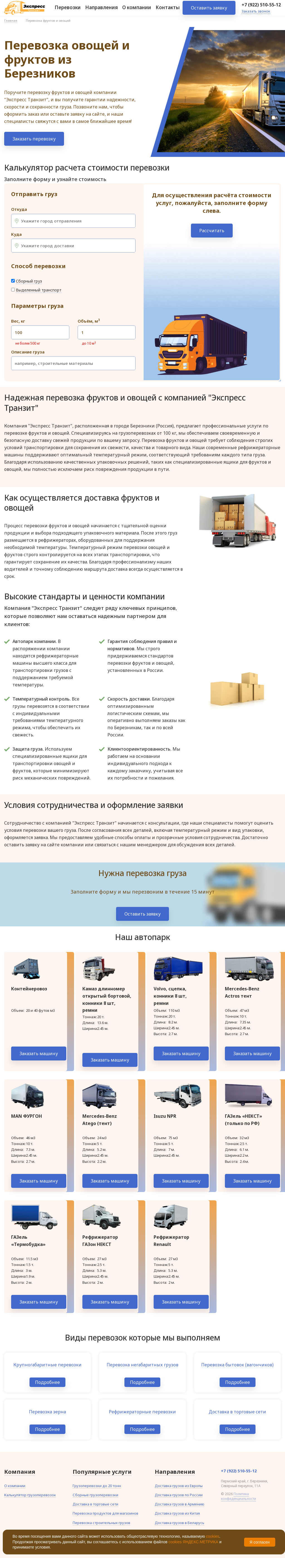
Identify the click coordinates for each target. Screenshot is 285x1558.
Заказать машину (38, 1053)
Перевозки (68, 11)
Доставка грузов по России (179, 1494)
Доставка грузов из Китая (177, 1513)
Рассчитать (211, 230)
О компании (136, 11)
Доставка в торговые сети (95, 1504)
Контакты (168, 11)
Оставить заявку (209, 11)
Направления (101, 11)
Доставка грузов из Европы (179, 1485)
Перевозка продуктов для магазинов (105, 1513)
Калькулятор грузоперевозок (30, 1494)
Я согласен (260, 1542)
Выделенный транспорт (39, 290)
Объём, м (89, 321)
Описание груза (28, 352)
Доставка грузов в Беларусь (179, 1522)
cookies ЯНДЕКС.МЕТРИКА (193, 1542)
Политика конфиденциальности (238, 1496)
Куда (16, 234)
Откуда (19, 209)
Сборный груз (29, 281)
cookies (212, 1536)
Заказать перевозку (34, 139)
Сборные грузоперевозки (95, 1494)
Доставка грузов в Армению (179, 1504)
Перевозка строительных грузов (101, 1522)
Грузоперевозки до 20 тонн (97, 1485)
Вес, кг (18, 321)
